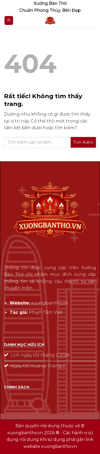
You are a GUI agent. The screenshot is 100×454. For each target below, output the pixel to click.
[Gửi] (83, 142)
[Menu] (9, 20)
